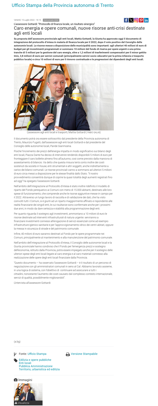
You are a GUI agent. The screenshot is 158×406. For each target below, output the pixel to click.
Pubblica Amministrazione (36, 366)
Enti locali (25, 363)
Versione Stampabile (84, 354)
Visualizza (22, 402)
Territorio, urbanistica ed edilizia (39, 369)
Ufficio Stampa (37, 354)
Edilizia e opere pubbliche (35, 360)
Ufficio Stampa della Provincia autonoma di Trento (62, 5)
